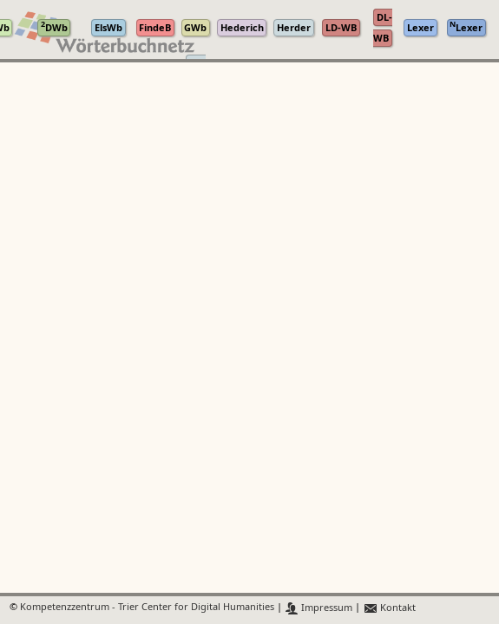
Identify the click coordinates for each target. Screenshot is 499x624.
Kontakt (389, 607)
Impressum (319, 607)
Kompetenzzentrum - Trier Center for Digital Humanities (147, 607)
